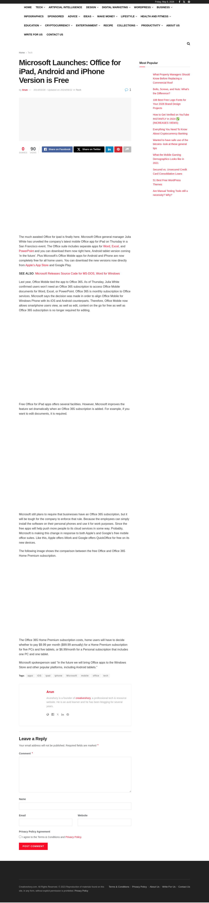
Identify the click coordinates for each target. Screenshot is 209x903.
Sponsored (56, 16)
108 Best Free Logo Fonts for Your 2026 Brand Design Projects (169, 104)
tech (105, 676)
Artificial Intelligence (65, 7)
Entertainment (87, 25)
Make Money (106, 16)
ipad (48, 676)
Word (106, 246)
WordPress (142, 7)
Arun (24, 89)
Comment (26, 754)
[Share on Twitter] (89, 149)
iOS (39, 676)
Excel (115, 246)
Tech (39, 7)
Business (163, 7)
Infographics (34, 16)
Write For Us (33, 34)
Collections (126, 25)
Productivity (150, 25)
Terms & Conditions (119, 887)
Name (22, 799)
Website (82, 816)
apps (30, 676)
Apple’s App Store (37, 265)
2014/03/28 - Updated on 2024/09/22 (52, 89)
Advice (73, 16)
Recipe (108, 25)
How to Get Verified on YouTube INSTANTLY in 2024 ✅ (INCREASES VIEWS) (171, 118)
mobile (85, 676)
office (96, 676)
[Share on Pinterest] (118, 149)
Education (31, 25)
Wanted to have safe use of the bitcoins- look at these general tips (170, 144)
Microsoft (71, 676)
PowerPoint (26, 251)
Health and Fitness (154, 16)
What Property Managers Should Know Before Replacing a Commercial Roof (171, 78)
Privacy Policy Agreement (34, 832)
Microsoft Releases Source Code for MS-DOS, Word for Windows (77, 274)
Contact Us (55, 34)
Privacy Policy (73, 837)
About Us (173, 25)
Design (91, 7)
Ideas (87, 16)
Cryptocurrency (57, 25)
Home (28, 7)
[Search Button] (188, 43)
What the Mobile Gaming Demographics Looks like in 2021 (168, 158)
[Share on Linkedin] (109, 149)
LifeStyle (128, 16)
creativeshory (83, 698)
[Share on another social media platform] (127, 149)
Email (22, 816)
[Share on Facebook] (57, 149)
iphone (58, 676)
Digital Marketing (115, 7)
